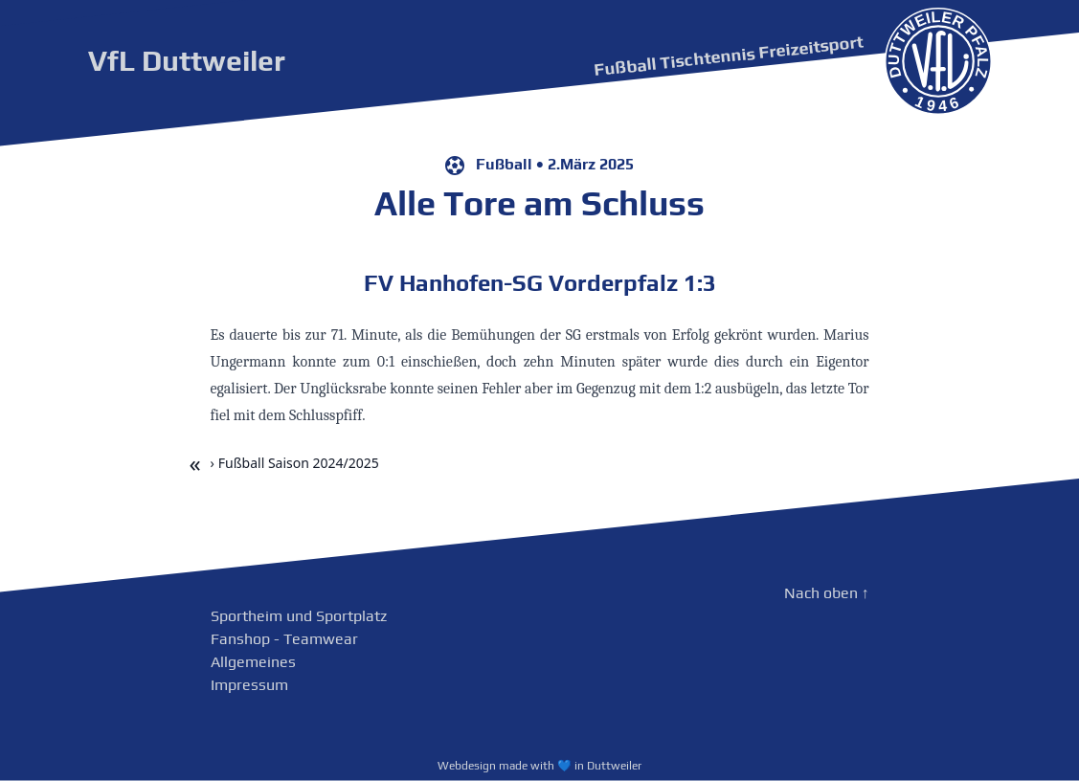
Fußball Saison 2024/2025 (298, 463)
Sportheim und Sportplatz (299, 616)
